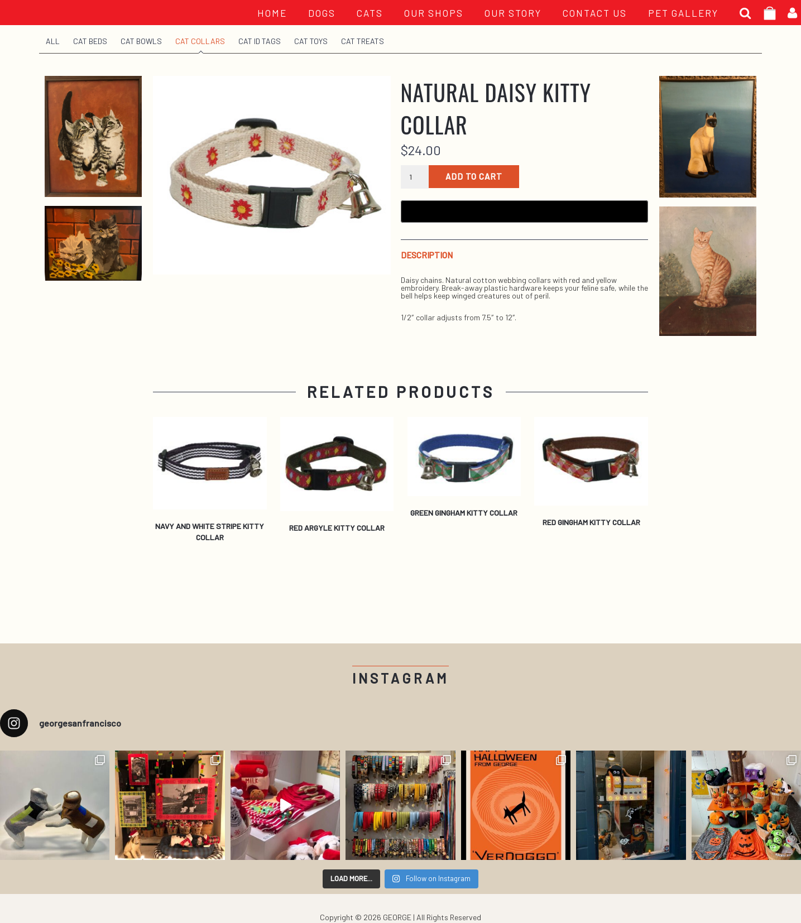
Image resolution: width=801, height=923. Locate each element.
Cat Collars (200, 41)
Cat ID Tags (259, 41)
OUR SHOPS (433, 12)
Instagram (400, 678)
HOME (272, 12)
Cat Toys (311, 41)
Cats (370, 12)
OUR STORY (513, 12)
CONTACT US (595, 12)
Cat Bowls (141, 41)
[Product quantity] (415, 177)
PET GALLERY (683, 12)
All (53, 41)
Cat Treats (362, 41)
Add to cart (473, 176)
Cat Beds (90, 41)
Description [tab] (427, 255)
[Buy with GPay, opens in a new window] (524, 211)
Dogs (321, 12)
